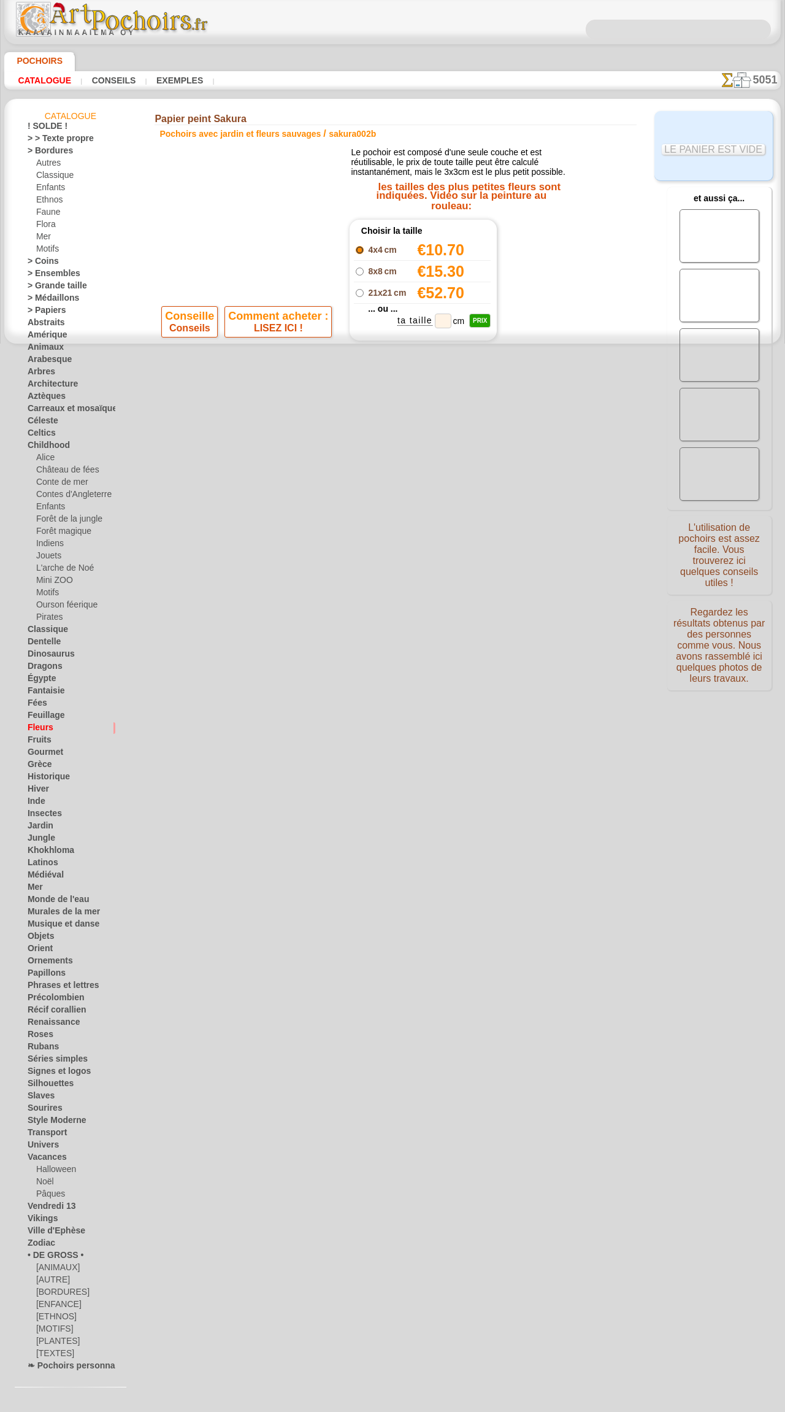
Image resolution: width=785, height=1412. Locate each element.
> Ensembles (48, 275)
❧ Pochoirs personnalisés (71, 1367)
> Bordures (46, 152)
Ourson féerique (63, 606)
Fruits (38, 741)
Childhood (45, 447)
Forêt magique (60, 533)
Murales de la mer (58, 913)
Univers (40, 1146)
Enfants (49, 189)
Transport (44, 1134)
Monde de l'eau (53, 901)
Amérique (43, 336)
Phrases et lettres (57, 987)
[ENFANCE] (55, 1306)
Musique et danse (58, 926)
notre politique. (550, 1402)
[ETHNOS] (53, 1318)
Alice (44, 459)
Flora (45, 226)
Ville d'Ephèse (50, 1232)
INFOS (310, 567)
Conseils (104, 80)
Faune (46, 214)
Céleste (40, 422)
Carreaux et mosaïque (65, 410)
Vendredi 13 (47, 1208)
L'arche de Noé (60, 570)
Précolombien (50, 999)
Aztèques (43, 398)
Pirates (48, 619)
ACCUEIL (271, 567)
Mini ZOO (52, 582)
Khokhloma (47, 852)
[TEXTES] (51, 1355)
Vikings (40, 1220)
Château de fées (63, 471)
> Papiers (43, 312)
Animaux (42, 349)
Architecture (49, 386)
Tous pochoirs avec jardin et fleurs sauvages (392, 477)
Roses (38, 1036)
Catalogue (42, 80)
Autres (47, 165)
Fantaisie (43, 692)
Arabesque (46, 361)
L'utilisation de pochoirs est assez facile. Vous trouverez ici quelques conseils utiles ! (719, 554)
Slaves (38, 1097)
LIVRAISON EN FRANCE (427, 567)
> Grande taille (52, 287)
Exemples (162, 80)
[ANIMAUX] (57, 1269)
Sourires (42, 1110)
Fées (35, 705)
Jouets (47, 557)
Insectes (42, 815)
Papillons (43, 975)
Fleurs (38, 729)
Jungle (38, 840)
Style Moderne (52, 1122)
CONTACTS (352, 567)
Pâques (48, 1196)
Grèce (37, 766)
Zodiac (39, 1245)
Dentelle (41, 643)
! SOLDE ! (44, 128)
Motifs (47, 251)
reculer (393, 450)
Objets (39, 938)
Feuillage (42, 717)
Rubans (40, 1048)
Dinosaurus (47, 656)
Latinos (40, 864)
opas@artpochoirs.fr (392, 689)
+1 (430, 450)
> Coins (40, 263)
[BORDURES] (59, 1294)
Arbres (39, 373)
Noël (44, 1183)
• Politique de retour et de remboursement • (393, 669)
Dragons (42, 668)
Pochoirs (35, 60)
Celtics (39, 435)
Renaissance (49, 1024)
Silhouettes (47, 1085)
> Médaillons (49, 300)
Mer (43, 238)
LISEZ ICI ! (278, 377)
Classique (52, 177)
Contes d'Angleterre (69, 496)
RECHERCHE (507, 567)
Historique (45, 778)
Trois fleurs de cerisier (540, 247)
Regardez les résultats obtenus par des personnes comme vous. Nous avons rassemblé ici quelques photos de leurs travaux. (719, 646)
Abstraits (43, 324)
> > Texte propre (53, 140)
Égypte (39, 680)
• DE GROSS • (50, 1257)
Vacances (44, 1159)
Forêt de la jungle (65, 521)
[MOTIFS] (53, 1331)
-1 (354, 450)
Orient (38, 950)
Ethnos (48, 201)
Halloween (53, 1171)
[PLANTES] (55, 1343)
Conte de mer (58, 484)
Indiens (48, 545)
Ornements (46, 962)
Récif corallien (51, 1011)
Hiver (36, 791)
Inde (35, 803)
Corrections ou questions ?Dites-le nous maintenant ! (392, 526)
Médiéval (43, 876)
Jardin (38, 827)
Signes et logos (52, 1073)
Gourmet (43, 754)
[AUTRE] (51, 1281)
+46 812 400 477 (424, 608)
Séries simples (51, 1061)
